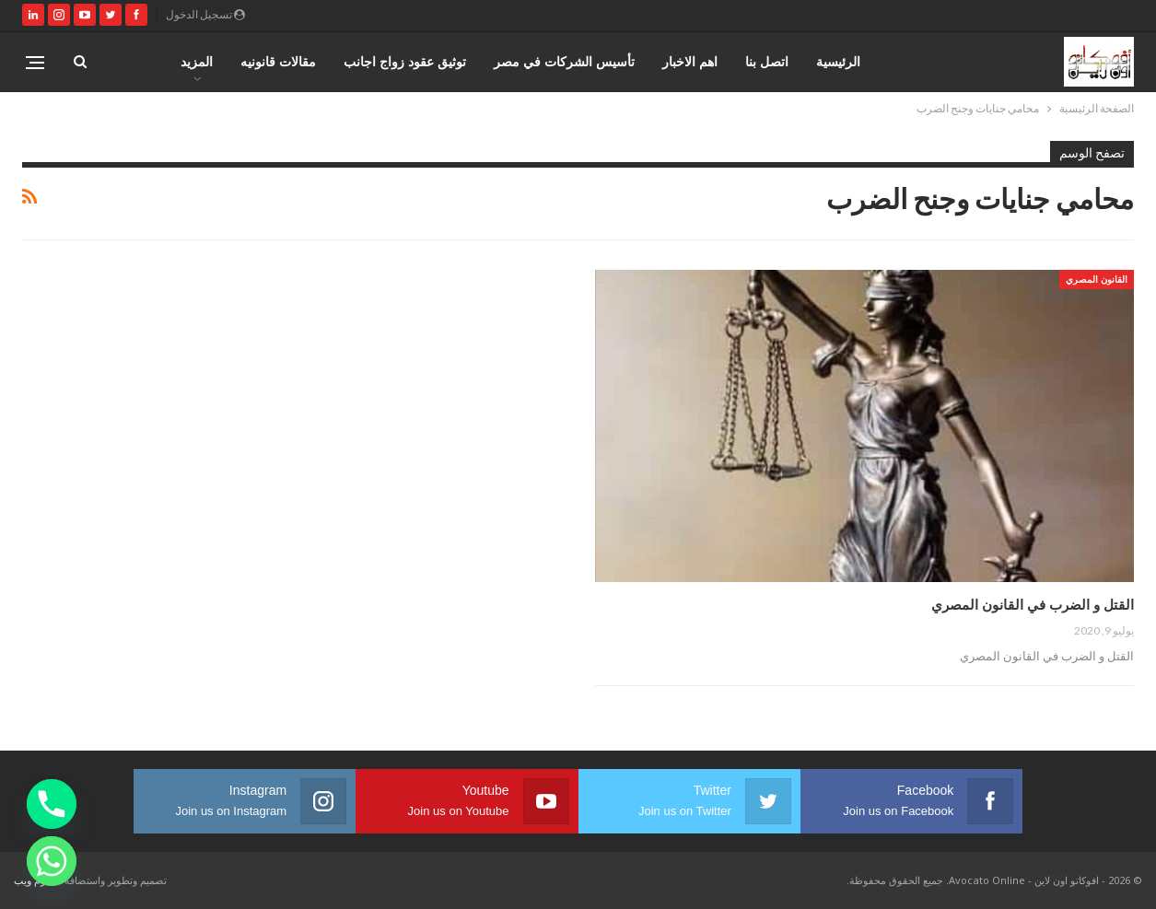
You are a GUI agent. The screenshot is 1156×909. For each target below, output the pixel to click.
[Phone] (51, 804)
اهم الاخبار (690, 61)
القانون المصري (1096, 279)
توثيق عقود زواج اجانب (405, 61)
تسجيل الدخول (205, 14)
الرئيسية (838, 61)
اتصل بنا (766, 61)
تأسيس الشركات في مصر (564, 61)
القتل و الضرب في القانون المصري (1032, 604)
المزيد (197, 61)
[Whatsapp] (51, 861)
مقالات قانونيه (278, 61)
